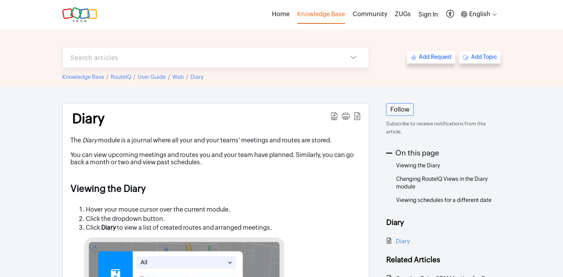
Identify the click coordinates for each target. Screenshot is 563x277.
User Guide (152, 77)
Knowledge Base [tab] (321, 14)
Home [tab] (281, 14)
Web (178, 77)
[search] (200, 57)
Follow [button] (400, 109)
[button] (450, 14)
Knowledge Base (83, 77)
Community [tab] (370, 14)
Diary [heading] (88, 119)
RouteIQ (121, 77)
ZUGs (403, 14)
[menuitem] (428, 14)
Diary (196, 77)
